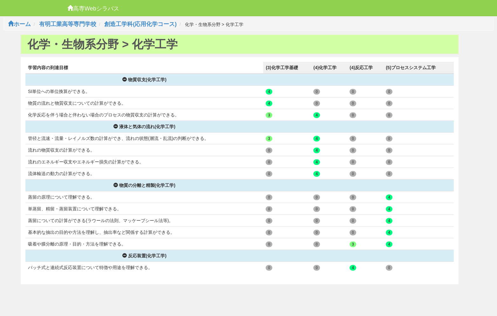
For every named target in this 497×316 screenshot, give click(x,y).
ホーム (19, 24)
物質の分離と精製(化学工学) (144, 185)
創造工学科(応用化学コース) (140, 24)
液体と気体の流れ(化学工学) (144, 126)
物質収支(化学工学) (144, 79)
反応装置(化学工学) (144, 255)
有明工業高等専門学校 (67, 24)
